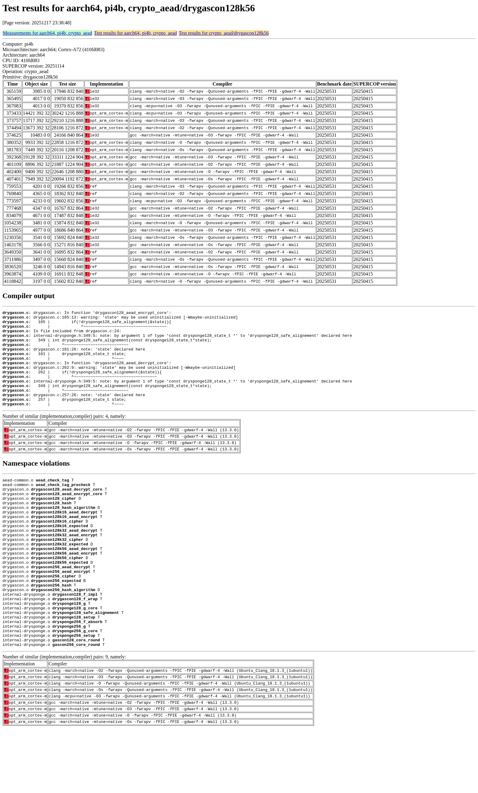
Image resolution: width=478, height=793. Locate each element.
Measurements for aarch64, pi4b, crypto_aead (47, 33)
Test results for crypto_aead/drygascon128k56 (224, 33)
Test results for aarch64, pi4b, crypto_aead (135, 33)
